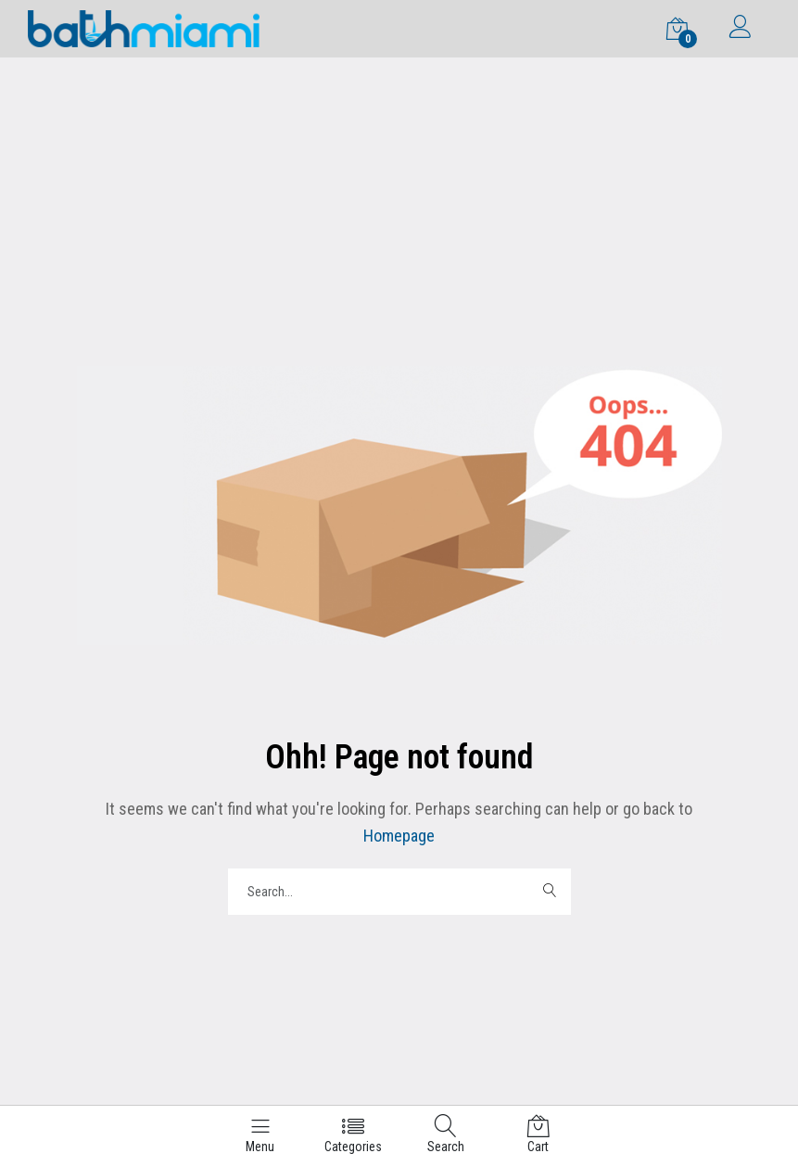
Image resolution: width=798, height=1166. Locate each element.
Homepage (399, 835)
